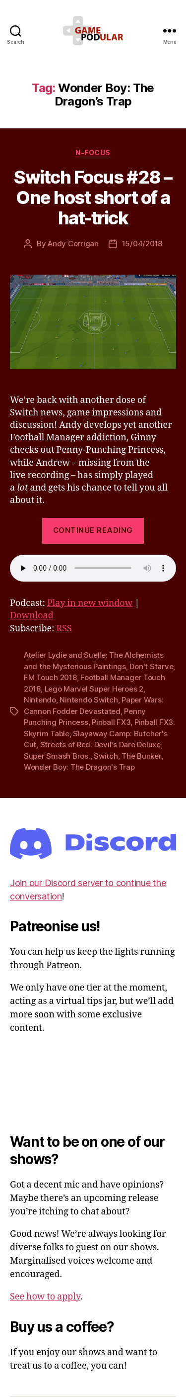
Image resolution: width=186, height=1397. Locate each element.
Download (32, 615)
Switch (106, 756)
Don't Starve (151, 666)
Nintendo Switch (89, 699)
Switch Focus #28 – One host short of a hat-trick (93, 197)
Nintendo (40, 699)
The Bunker (141, 756)
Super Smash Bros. (57, 756)
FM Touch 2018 (50, 677)
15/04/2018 (142, 243)
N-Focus (93, 152)
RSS (63, 628)
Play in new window (89, 603)
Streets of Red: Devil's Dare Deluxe (100, 744)
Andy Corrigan (73, 243)
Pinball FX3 (111, 722)
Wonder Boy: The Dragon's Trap (79, 767)
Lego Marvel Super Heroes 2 (94, 689)
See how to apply (45, 1296)
